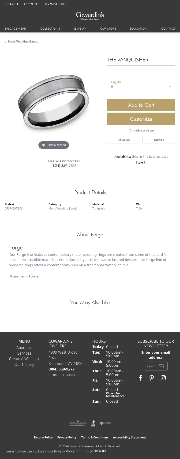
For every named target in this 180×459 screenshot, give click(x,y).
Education (138, 28)
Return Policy (43, 437)
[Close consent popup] (91, 451)
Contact (168, 28)
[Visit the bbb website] (93, 423)
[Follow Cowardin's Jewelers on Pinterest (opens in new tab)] (151, 378)
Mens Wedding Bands (23, 41)
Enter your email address (155, 355)
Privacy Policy (67, 437)
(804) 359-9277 (64, 165)
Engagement (15, 28)
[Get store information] (64, 375)
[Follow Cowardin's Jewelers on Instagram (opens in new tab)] (163, 378)
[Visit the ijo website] (105, 423)
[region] (53, 101)
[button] (11, 4)
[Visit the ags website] (78, 423)
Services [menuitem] (24, 353)
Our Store (108, 28)
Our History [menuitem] (24, 364)
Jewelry (80, 28)
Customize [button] (141, 118)
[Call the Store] (62, 369)
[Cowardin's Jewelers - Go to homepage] (90, 16)
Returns (159, 140)
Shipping (124, 140)
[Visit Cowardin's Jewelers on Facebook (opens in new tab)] (141, 378)
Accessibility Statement (129, 437)
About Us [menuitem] (24, 347)
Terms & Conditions (95, 437)
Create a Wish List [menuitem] (24, 358)
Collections (50, 28)
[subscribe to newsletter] (161, 366)
